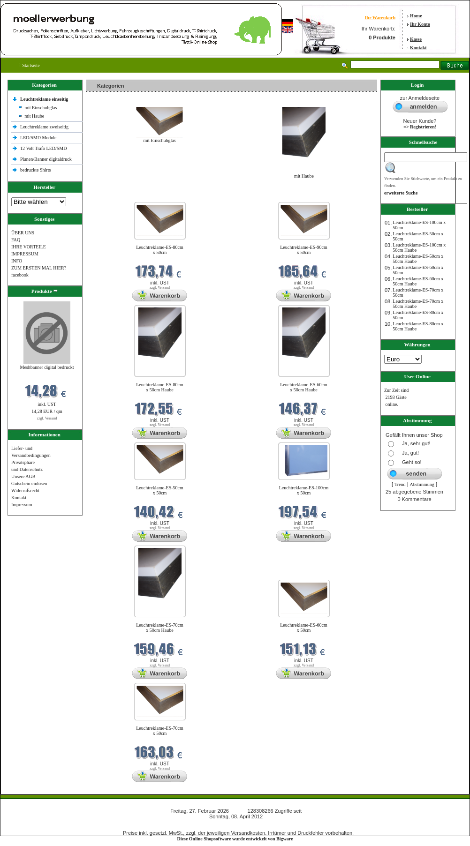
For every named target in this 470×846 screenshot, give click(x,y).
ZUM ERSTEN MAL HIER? (38, 267)
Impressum (21, 504)
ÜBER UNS (22, 232)
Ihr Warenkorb (380, 17)
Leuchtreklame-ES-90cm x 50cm (303, 250)
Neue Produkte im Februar (114, 196)
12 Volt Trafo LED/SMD (43, 148)
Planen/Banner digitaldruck (46, 159)
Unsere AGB (23, 476)
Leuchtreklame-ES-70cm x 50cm (159, 731)
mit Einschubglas (40, 107)
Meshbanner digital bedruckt (47, 367)
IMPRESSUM (24, 253)
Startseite (29, 65)
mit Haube (34, 116)
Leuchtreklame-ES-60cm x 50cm (303, 627)
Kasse (416, 39)
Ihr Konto (420, 24)
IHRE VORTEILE (28, 246)
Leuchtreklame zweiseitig (45, 126)
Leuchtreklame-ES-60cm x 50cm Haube (303, 387)
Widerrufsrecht (25, 490)
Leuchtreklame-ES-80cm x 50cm (159, 250)
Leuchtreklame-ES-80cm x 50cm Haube (159, 387)
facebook (20, 274)
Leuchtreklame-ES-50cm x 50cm (159, 490)
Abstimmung (422, 484)
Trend (400, 484)
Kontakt (418, 47)
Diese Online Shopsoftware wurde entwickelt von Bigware (235, 838)
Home (416, 15)
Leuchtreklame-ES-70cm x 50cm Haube (159, 627)
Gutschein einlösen (29, 483)
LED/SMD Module (38, 137)
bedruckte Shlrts (35, 169)
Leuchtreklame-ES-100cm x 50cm (304, 490)
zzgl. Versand (47, 418)
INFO (16, 260)
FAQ (15, 239)
